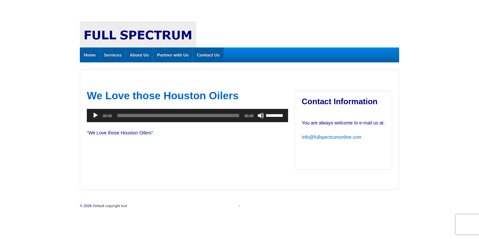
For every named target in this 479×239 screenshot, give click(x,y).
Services (113, 54)
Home (90, 54)
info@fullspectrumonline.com (332, 137)
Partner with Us (173, 54)
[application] (187, 115)
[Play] (95, 115)
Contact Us (208, 54)
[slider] (178, 115)
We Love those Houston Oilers (163, 96)
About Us (139, 54)
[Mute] (260, 115)
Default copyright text (109, 206)
